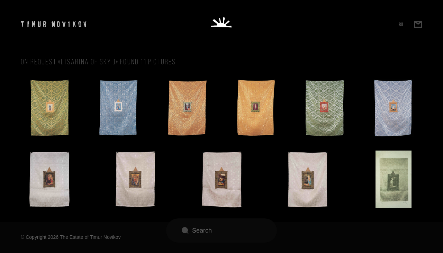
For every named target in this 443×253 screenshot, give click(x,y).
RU (401, 24)
